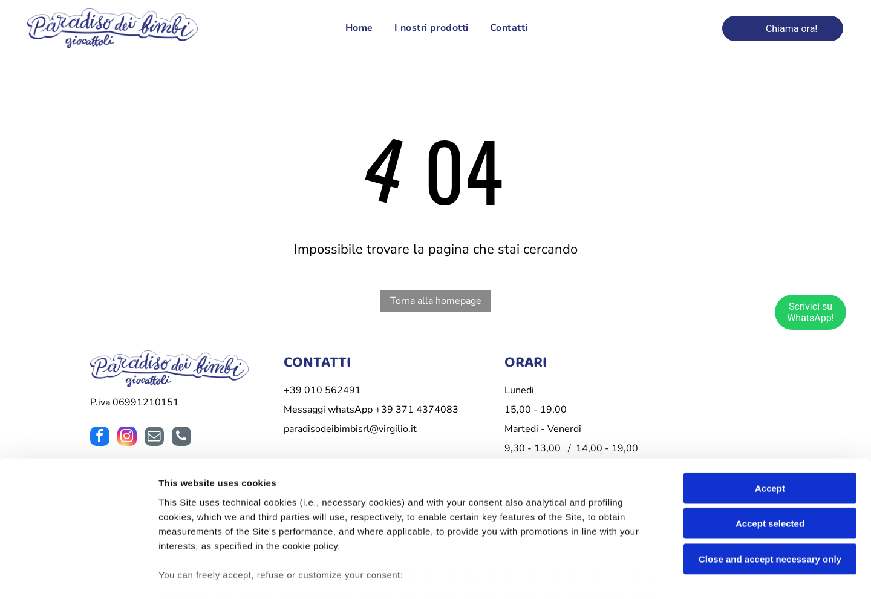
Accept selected (770, 447)
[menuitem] (357, 30)
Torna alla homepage (435, 302)
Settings (615, 575)
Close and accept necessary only (770, 482)
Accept (770, 412)
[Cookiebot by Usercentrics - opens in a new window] (78, 575)
